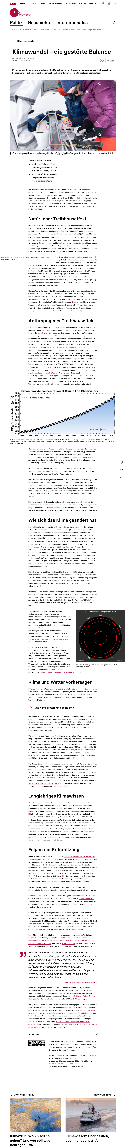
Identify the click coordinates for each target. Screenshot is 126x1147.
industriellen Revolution (47, 347)
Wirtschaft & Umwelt (31, 30)
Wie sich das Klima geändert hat (45, 171)
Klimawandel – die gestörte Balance (89, 30)
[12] (66, 800)
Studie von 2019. (68, 957)
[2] (81, 324)
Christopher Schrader (23, 58)
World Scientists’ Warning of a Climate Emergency (81, 996)
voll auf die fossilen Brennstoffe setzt (43, 797)
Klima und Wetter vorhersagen (44, 174)
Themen (12, 30)
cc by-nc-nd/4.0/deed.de (9, 291)
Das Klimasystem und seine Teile (54, 721)
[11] (74, 772)
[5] (48, 524)
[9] (73, 588)
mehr (92, 3)
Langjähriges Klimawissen (42, 177)
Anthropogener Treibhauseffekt (44, 167)
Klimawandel (45, 30)
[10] (81, 686)
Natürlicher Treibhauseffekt (43, 164)
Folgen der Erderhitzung (41, 181)
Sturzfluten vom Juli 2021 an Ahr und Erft (45, 909)
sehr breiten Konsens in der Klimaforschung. (61, 686)
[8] (43, 552)
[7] (69, 543)
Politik (20, 30)
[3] (94, 369)
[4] (57, 381)
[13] (29, 826)
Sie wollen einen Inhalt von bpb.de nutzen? (66, 1080)
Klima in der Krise (69, 30)
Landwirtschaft (52, 387)
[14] (63, 889)
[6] (74, 524)
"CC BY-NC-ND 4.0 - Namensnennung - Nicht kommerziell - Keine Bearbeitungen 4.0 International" (73, 1058)
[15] (95, 960)
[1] (72, 316)
